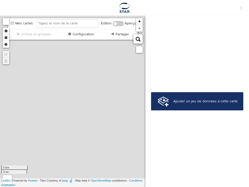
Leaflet (5, 180)
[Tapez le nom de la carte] (67, 23)
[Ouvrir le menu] (241, 8)
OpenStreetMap (101, 180)
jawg (65, 180)
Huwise (32, 180)
